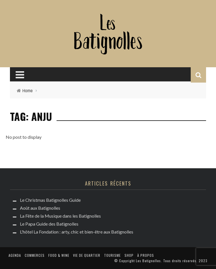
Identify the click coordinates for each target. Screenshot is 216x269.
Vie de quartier (86, 255)
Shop (129, 255)
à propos (145, 255)
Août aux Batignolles (40, 208)
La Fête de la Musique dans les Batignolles (60, 215)
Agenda (15, 255)
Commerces (35, 255)
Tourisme (112, 255)
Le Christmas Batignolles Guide (50, 200)
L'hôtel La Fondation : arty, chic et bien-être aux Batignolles (76, 231)
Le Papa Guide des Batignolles (49, 223)
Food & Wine (58, 255)
